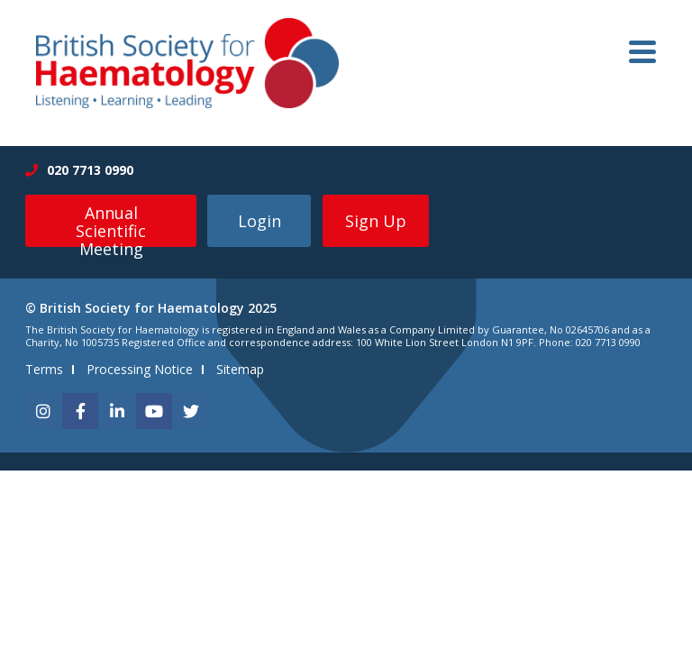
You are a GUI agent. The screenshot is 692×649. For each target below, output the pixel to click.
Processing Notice (139, 369)
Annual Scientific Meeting (111, 224)
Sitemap (240, 369)
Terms (44, 369)
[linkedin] (117, 411)
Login (259, 221)
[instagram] (43, 411)
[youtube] (154, 411)
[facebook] (80, 411)
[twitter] (191, 411)
